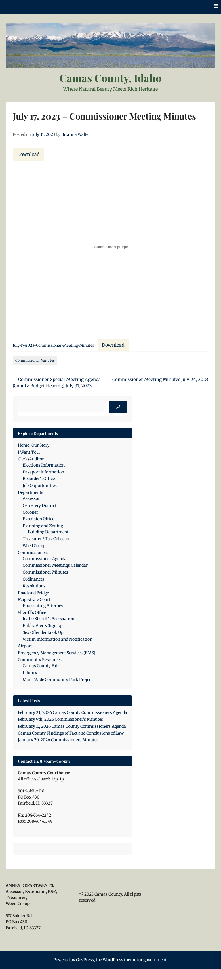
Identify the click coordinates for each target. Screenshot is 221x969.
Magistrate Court (34, 599)
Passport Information (43, 472)
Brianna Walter (75, 134)
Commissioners (33, 552)
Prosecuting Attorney (43, 605)
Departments (30, 492)
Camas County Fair (41, 665)
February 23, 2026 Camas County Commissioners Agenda (72, 712)
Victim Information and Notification (57, 639)
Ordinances (34, 579)
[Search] (118, 407)
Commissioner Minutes (35, 360)
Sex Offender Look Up (43, 632)
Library (30, 672)
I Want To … (29, 452)
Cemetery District (39, 505)
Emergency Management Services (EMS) (56, 652)
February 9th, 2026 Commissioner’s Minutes (60, 719)
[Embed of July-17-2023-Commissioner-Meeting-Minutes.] (110, 247)
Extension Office (38, 519)
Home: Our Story (33, 445)
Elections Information (44, 465)
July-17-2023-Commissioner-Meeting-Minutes (53, 345)
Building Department (48, 531)
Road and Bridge (33, 593)
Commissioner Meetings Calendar (55, 565)
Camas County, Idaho (110, 78)
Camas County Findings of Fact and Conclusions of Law (71, 733)
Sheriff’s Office (32, 612)
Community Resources (40, 659)
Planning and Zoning (43, 525)
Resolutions (34, 586)
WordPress (113, 959)
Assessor (31, 498)
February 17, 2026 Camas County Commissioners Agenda (72, 726)
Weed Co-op (34, 545)
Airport (25, 645)
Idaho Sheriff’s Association (48, 618)
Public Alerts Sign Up (43, 625)
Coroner (30, 512)
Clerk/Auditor (31, 459)
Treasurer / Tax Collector (46, 538)
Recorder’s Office (39, 478)
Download (28, 154)
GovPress (85, 959)
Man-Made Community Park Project (58, 679)
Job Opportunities (40, 485)
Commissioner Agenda (44, 558)
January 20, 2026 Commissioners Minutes (58, 739)
